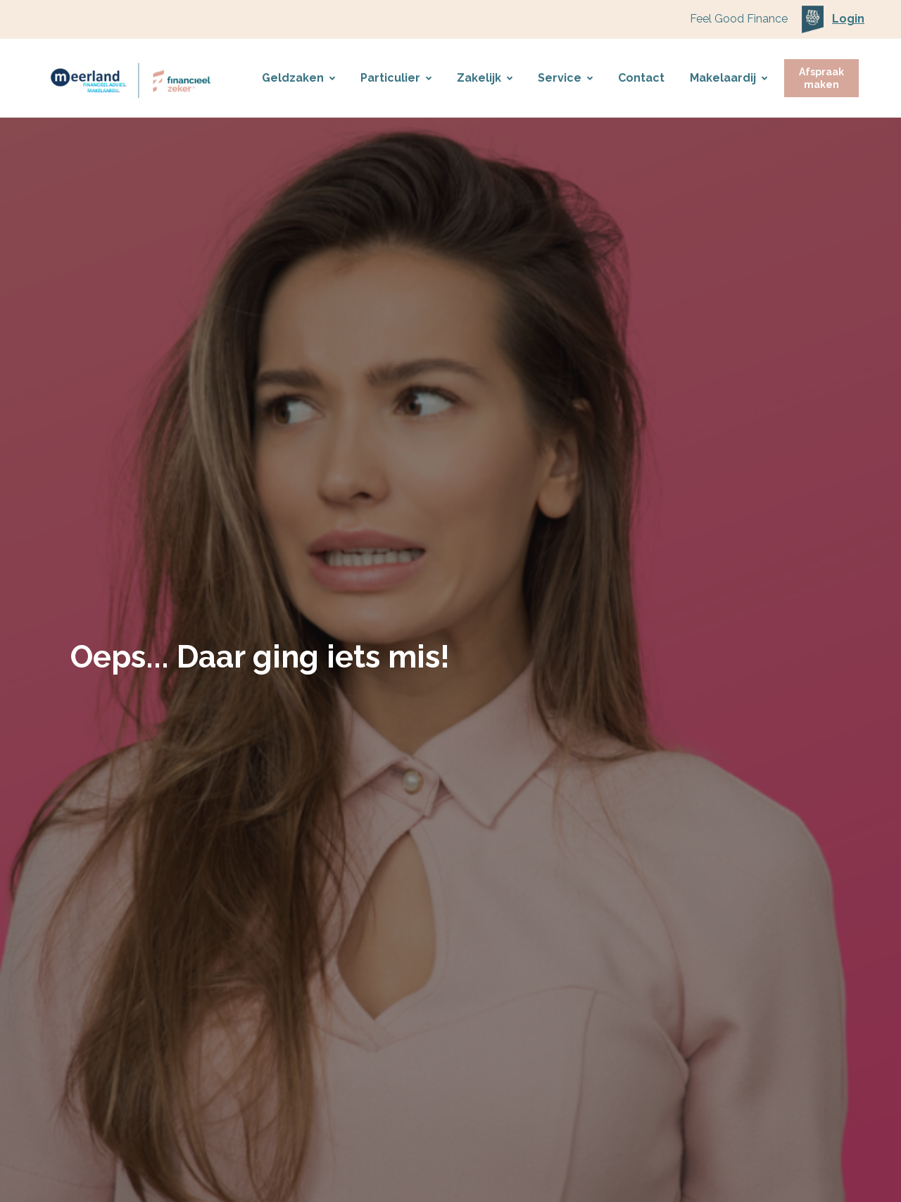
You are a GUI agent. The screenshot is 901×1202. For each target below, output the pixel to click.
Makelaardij (728, 77)
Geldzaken (298, 77)
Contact (641, 77)
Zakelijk (484, 77)
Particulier (395, 77)
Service (565, 77)
